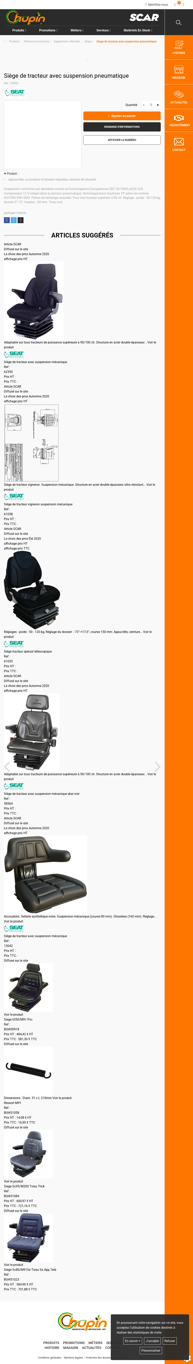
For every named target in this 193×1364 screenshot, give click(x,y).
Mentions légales (73, 1357)
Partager (7, 220)
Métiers (95, 1343)
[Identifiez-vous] (156, 4)
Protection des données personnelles (106, 1357)
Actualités (91, 1348)
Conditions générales (49, 1357)
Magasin (70, 1348)
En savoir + (132, 1341)
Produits (19, 30)
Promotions (48, 30)
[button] (126, 41)
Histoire (52, 1348)
